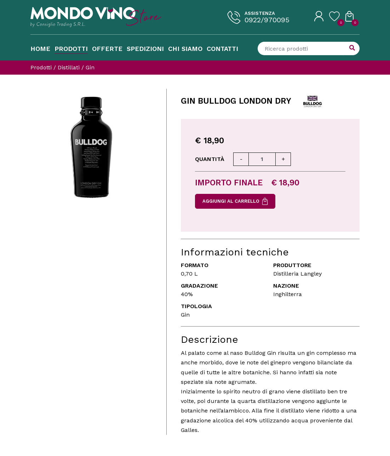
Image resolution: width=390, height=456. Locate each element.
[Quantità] (262, 159)
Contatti (222, 48)
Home (40, 48)
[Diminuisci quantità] (241, 159)
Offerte (107, 48)
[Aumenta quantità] (283, 159)
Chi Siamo (185, 48)
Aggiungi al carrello (235, 201)
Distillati (69, 67)
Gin (90, 67)
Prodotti (71, 48)
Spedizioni (145, 48)
